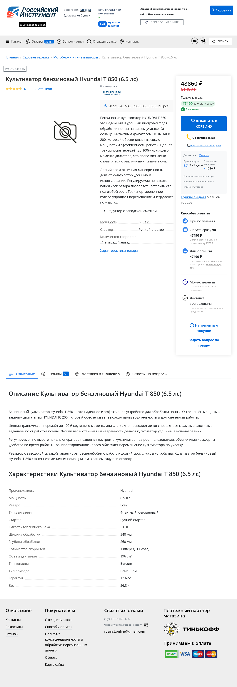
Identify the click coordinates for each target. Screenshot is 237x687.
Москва (204, 154)
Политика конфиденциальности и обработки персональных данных (66, 641)
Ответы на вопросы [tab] (147, 373)
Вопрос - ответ (70, 41)
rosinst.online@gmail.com (124, 631)
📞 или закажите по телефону (204, 145)
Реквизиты (14, 626)
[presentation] (55, 374)
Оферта (51, 657)
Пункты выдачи (193, 196)
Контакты (129, 41)
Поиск (220, 41)
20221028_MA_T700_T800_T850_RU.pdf (138, 105)
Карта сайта (54, 664)
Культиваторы (15, 68)
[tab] (97, 374)
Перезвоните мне (162, 22)
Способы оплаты (58, 626)
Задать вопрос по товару (203, 342)
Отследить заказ (102, 41)
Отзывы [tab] (55, 373)
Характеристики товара (119, 250)
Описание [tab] (22, 373)
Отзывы (40, 41)
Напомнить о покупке (204, 327)
